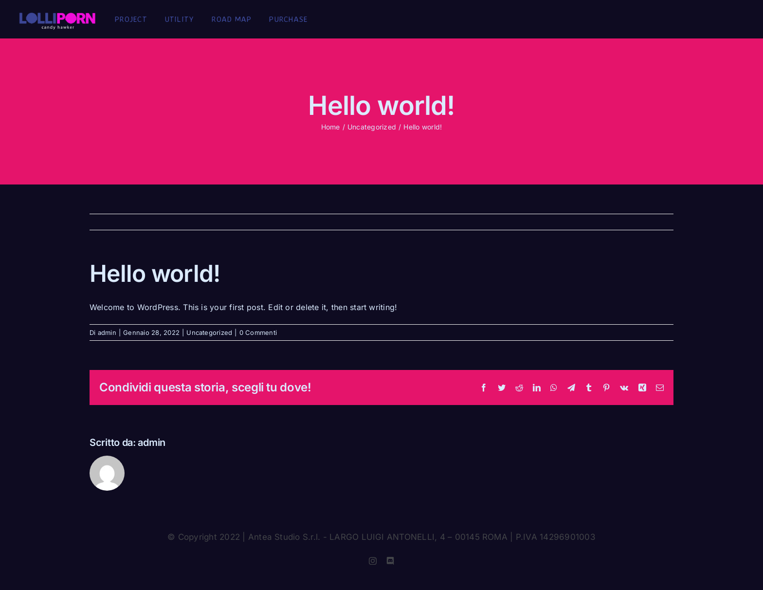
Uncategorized (209, 332)
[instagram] (373, 561)
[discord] (390, 561)
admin (107, 332)
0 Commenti (258, 332)
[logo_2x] (57, 16)
